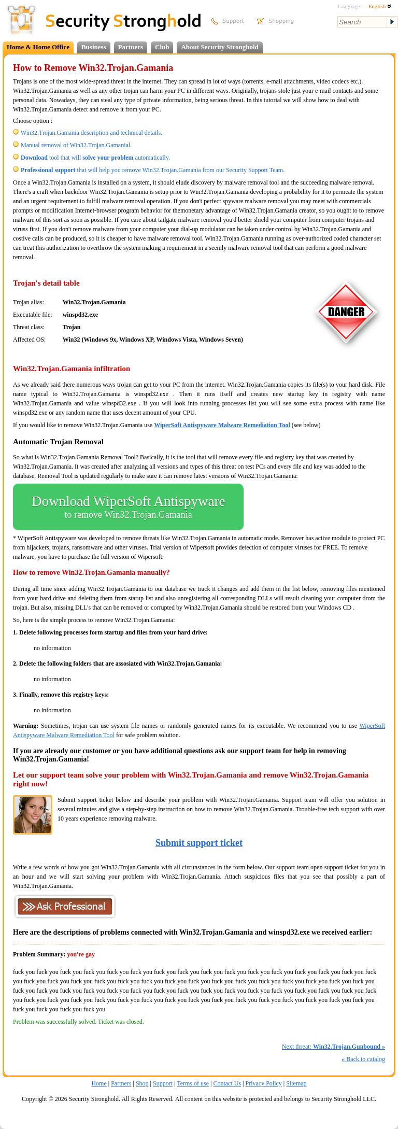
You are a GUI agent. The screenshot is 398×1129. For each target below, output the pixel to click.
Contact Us (227, 1083)
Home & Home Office (38, 47)
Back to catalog (363, 1059)
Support (163, 1083)
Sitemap (296, 1083)
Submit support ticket (199, 843)
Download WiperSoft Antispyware (128, 506)
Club (162, 47)
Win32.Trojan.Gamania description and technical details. (91, 132)
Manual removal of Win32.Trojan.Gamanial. (76, 145)
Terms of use (193, 1083)
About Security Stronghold (219, 47)
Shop (142, 1083)
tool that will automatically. (95, 157)
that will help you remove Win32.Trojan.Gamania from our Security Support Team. (153, 170)
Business (93, 47)
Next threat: (333, 1046)
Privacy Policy (264, 1083)
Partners (130, 47)
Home (98, 1083)
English (379, 6)
